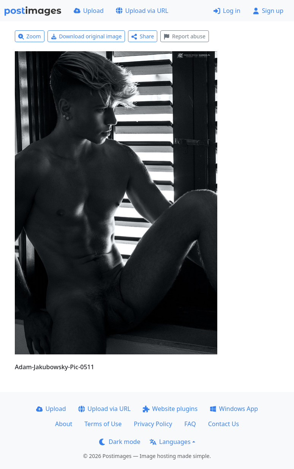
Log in (226, 10)
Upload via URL (142, 10)
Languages (170, 442)
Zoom (29, 36)
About (63, 424)
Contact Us (223, 424)
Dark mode (119, 442)
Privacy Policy (153, 424)
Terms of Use (103, 424)
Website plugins (170, 408)
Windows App (234, 408)
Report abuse (184, 36)
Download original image (86, 36)
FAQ (190, 424)
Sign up (268, 10)
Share (142, 36)
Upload (89, 10)
